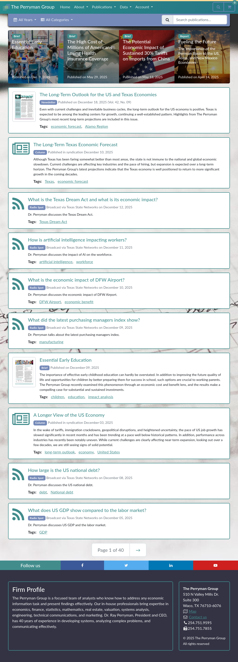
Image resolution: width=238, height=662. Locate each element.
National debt (61, 492)
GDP (43, 532)
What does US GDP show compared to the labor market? (87, 510)
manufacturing (51, 341)
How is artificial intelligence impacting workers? (77, 239)
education (76, 396)
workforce (84, 261)
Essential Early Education (66, 360)
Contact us (198, 617)
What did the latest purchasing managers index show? (84, 320)
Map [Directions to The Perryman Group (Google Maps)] (193, 611)
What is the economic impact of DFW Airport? (76, 280)
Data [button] (124, 7)
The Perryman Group (29, 7)
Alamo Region (96, 126)
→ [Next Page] (138, 550)
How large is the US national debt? (64, 470)
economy (86, 452)
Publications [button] (102, 7)
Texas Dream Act (53, 221)
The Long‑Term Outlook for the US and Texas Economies (98, 94)
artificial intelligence (56, 261)
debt (43, 492)
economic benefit (79, 301)
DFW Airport (50, 301)
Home (65, 7)
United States (108, 452)
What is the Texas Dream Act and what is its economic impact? (93, 199)
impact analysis (100, 396)
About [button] (79, 7)
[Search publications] (200, 19)
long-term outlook (60, 452)
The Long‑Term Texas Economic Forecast (75, 144)
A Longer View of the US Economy (69, 415)
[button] (24, 19)
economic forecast (66, 126)
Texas (49, 181)
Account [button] (142, 7)
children (57, 396)
